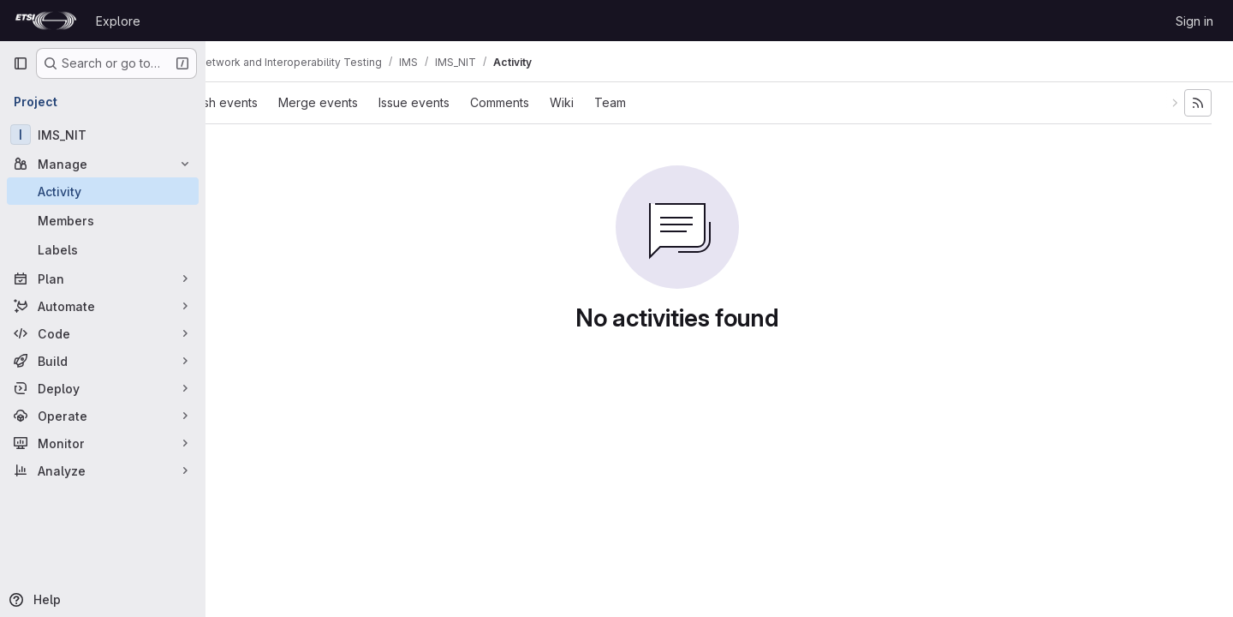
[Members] (103, 220)
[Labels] (103, 249)
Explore (118, 21)
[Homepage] (45, 20)
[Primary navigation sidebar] (20, 63)
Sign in (1194, 21)
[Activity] (103, 191)
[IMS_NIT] (103, 134)
